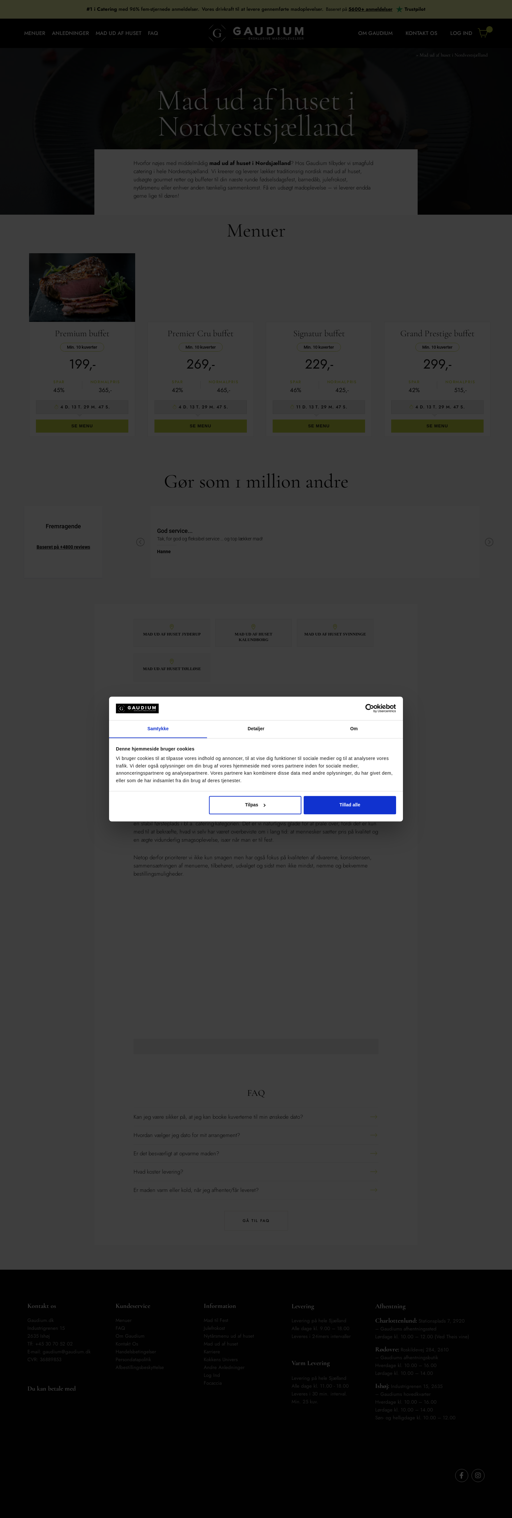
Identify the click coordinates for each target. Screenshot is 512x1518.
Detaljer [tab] (256, 728)
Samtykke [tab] (158, 728)
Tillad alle (349, 805)
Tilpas (255, 805)
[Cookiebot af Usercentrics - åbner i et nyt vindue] (367, 708)
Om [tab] (354, 728)
